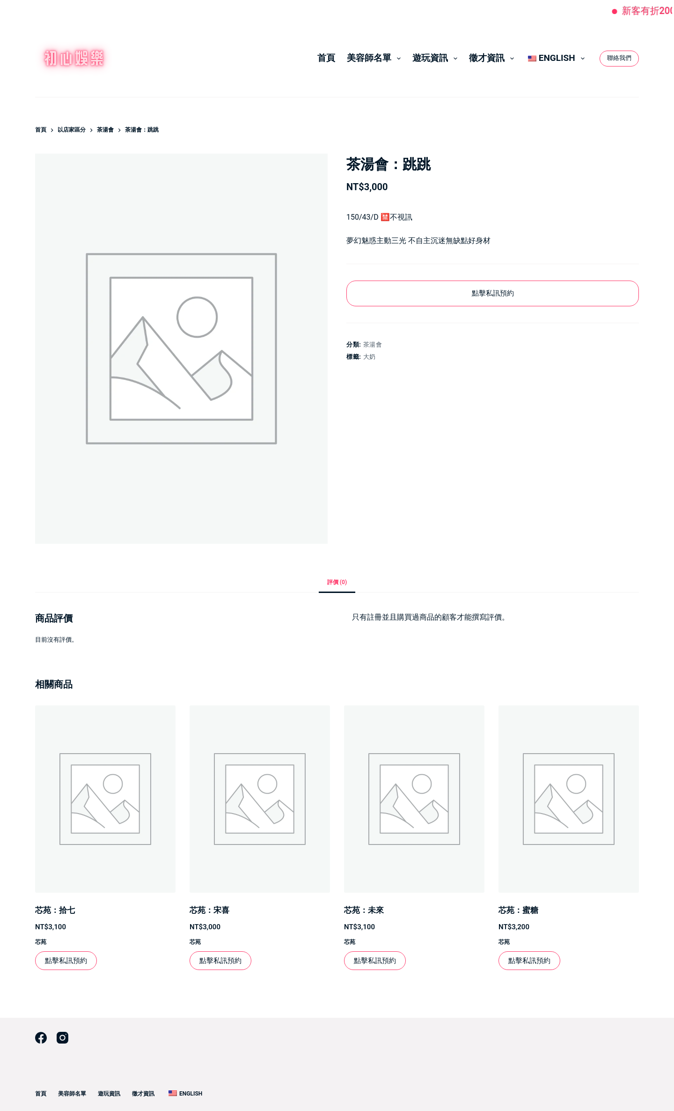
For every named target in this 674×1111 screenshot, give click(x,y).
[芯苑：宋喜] (260, 799)
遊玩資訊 (436, 58)
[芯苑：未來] (414, 799)
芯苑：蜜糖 (518, 910)
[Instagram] (62, 1038)
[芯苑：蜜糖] (568, 799)
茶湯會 (372, 344)
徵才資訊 (493, 58)
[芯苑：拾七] (105, 799)
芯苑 (40, 942)
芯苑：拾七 (55, 910)
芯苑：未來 (364, 910)
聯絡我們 (619, 57)
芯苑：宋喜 (209, 910)
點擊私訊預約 (493, 293)
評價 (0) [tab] (337, 582)
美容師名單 (375, 58)
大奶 (369, 356)
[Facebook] (41, 1038)
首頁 (326, 57)
